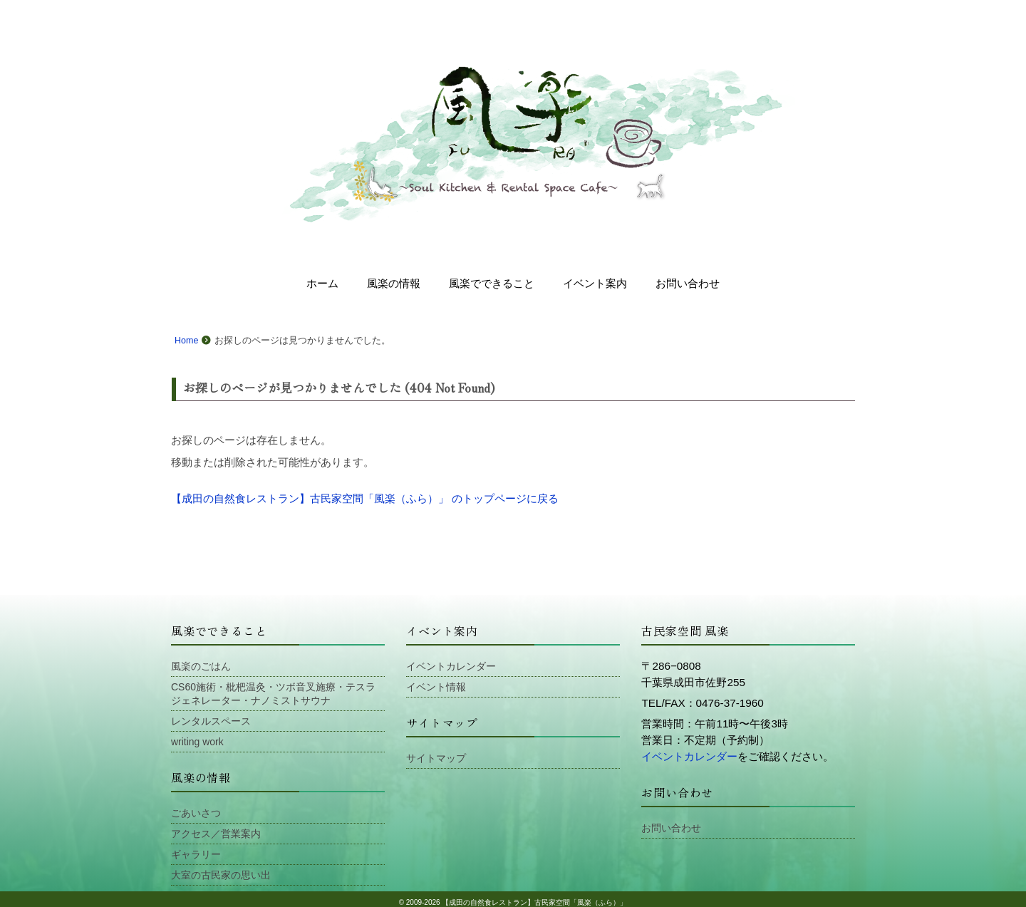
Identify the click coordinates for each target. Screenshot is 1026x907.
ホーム (322, 283)
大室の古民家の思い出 (221, 869)
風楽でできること (491, 283)
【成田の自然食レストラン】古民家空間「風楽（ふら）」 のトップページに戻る (365, 498)
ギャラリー (196, 849)
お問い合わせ (688, 283)
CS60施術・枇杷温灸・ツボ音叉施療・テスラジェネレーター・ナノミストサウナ (273, 692)
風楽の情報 (393, 283)
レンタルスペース (211, 719)
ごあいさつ (196, 809)
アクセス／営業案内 (216, 829)
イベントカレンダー (451, 666)
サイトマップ (436, 756)
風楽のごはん (201, 666)
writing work (197, 739)
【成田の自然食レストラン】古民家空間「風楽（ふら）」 (534, 896)
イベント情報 (436, 686)
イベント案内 (595, 283)
